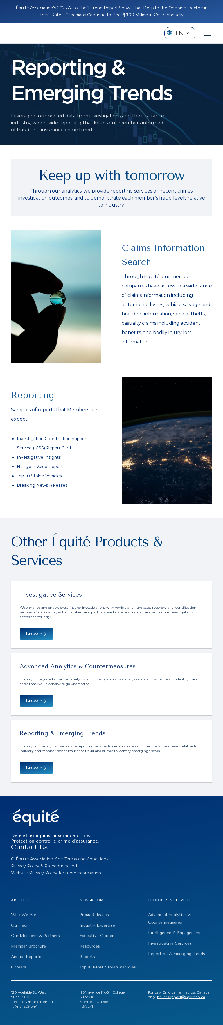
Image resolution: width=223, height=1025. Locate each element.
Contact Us (29, 847)
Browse (34, 767)
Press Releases (94, 914)
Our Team (20, 925)
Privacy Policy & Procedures (39, 866)
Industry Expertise (97, 925)
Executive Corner (97, 935)
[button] (179, 33)
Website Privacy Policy (34, 873)
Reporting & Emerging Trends (176, 953)
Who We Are (23, 914)
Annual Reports (26, 956)
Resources (90, 946)
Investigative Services (170, 943)
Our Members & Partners (35, 935)
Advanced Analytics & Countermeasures (169, 918)
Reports (87, 956)
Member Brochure (28, 946)
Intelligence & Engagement (174, 932)
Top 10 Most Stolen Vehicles (108, 967)
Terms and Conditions (86, 859)
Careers (18, 967)
